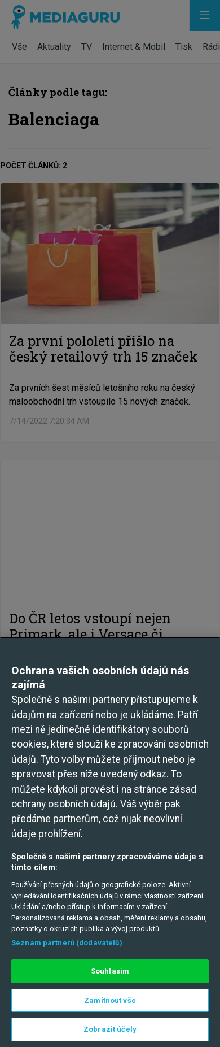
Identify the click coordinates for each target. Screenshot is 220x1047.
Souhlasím (110, 971)
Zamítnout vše (110, 1000)
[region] (110, 842)
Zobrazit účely (110, 1029)
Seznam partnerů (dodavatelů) (66, 943)
